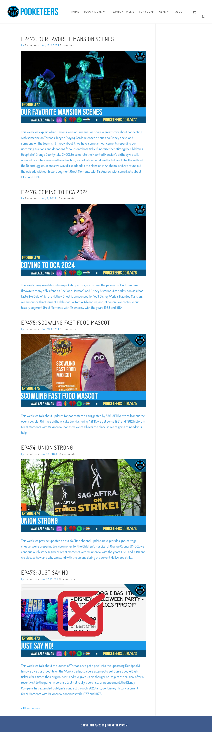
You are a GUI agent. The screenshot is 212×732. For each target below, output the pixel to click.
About (179, 11)
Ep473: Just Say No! (45, 572)
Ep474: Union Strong (47, 447)
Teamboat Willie (122, 11)
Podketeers (32, 45)
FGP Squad (146, 11)
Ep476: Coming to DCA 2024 (54, 191)
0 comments (68, 45)
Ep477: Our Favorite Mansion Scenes (67, 38)
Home (75, 11)
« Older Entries (30, 708)
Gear (162, 11)
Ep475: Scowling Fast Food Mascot (65, 322)
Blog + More (93, 11)
